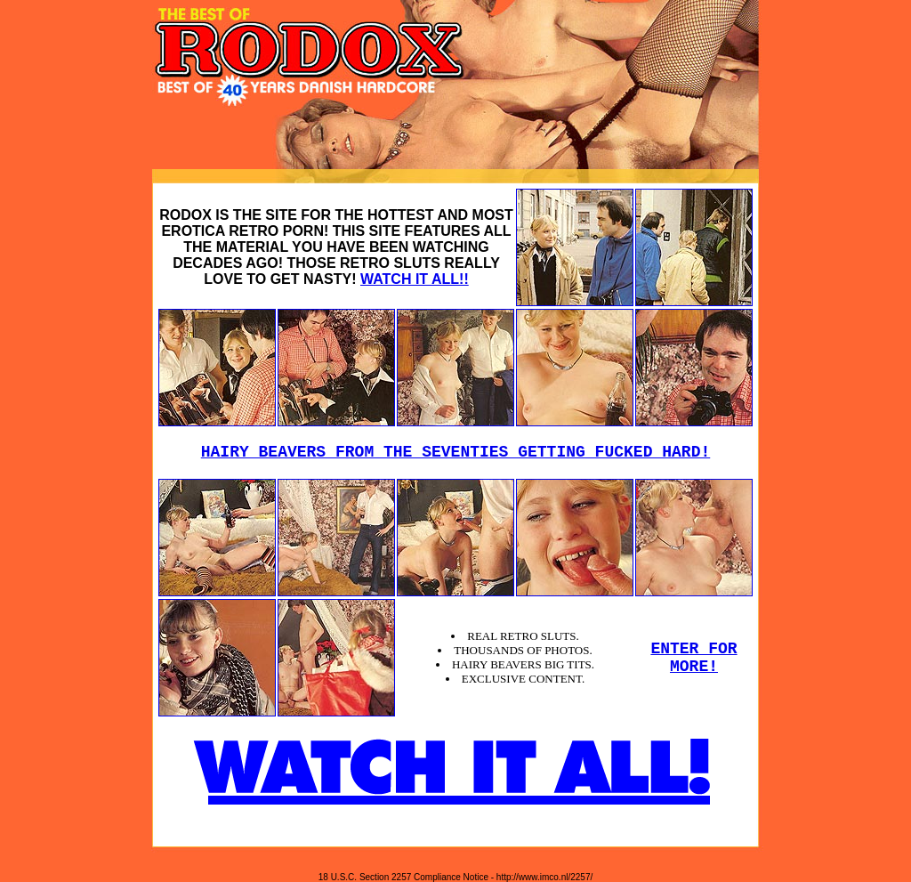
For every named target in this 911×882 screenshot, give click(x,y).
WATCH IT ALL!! (414, 279)
